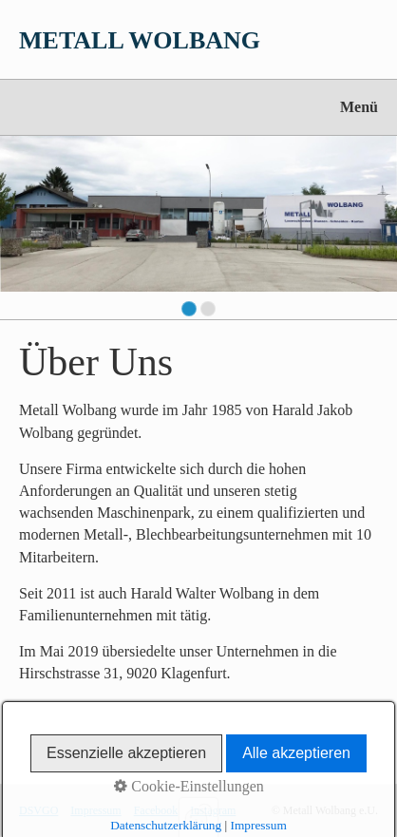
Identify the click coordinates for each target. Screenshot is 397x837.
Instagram (213, 810)
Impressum (95, 810)
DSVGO (38, 810)
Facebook (156, 810)
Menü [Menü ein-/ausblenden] (359, 107)
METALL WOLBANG (139, 40)
